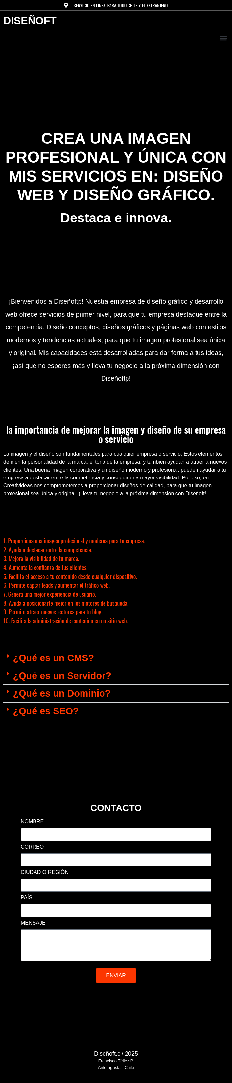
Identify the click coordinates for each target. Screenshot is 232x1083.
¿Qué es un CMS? (53, 658)
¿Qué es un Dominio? (62, 693)
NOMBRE (32, 821)
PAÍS (26, 897)
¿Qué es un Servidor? (62, 675)
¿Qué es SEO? (46, 711)
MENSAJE (33, 923)
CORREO (32, 847)
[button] (223, 38)
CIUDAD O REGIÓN (45, 872)
